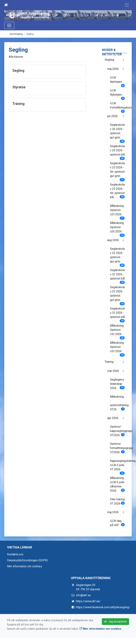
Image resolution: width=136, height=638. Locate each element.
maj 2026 (113, 69)
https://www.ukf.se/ (88, 601)
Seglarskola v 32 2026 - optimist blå (117, 275)
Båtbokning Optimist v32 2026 (117, 331)
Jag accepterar (115, 621)
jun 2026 (112, 116)
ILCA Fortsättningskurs (119, 106)
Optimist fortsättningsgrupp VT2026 (119, 448)
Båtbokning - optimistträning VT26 (119, 403)
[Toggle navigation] (127, 4)
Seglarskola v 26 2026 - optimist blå (117, 151)
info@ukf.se (83, 595)
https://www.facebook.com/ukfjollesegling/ (103, 607)
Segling (30, 34)
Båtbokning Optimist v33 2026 (117, 348)
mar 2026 (113, 371)
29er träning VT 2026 (117, 501)
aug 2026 (113, 240)
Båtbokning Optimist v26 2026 (117, 228)
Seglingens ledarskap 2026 (117, 384)
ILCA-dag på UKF (117, 523)
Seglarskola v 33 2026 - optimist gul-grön (117, 294)
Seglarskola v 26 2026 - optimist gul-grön (117, 132)
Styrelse (19, 87)
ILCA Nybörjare (117, 81)
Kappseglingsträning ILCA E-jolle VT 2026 (119, 466)
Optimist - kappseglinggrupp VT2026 (119, 431)
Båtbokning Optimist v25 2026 (117, 211)
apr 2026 (112, 418)
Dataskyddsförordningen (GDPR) (27, 560)
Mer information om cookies (24, 566)
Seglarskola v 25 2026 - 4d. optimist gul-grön (117, 171)
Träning (109, 361)
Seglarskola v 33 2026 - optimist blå (117, 314)
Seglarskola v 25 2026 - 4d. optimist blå (117, 191)
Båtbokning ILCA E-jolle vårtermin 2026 (117, 484)
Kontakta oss (15, 554)
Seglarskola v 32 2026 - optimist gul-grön (117, 256)
